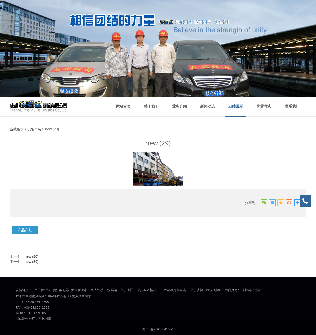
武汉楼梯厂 (214, 290)
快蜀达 (112, 290)
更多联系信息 (81, 296)
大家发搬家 (79, 290)
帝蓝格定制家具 (175, 290)
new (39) (31, 261)
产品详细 (25, 230)
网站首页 (123, 106)
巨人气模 (97, 290)
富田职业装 (42, 290)
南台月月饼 (233, 290)
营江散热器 (61, 290)
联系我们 (292, 106)
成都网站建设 (251, 290)
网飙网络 (44, 318)
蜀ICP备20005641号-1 (158, 329)
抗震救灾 (264, 106)
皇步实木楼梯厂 (148, 290)
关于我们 (151, 106)
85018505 (42, 302)
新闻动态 (207, 106)
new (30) (31, 256)
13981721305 (36, 313)
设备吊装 (34, 129)
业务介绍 (179, 106)
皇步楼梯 (126, 290)
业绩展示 (235, 106)
